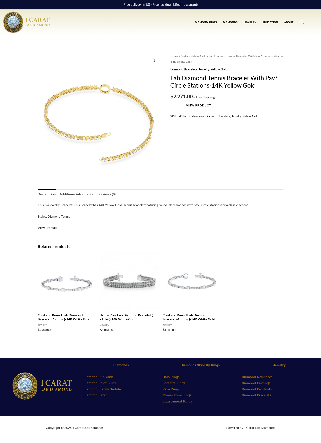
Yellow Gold (198, 56)
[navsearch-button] (302, 22)
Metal (185, 56)
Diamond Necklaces (257, 377)
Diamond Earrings (256, 383)
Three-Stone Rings (177, 395)
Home (174, 56)
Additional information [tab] (77, 194)
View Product (198, 105)
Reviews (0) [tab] (107, 194)
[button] (153, 60)
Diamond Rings (206, 22)
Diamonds (230, 22)
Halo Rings (171, 377)
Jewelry (250, 22)
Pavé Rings (171, 389)
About (289, 22)
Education (270, 22)
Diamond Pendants (257, 389)
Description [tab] (47, 194)
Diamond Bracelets (183, 69)
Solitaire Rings (174, 383)
